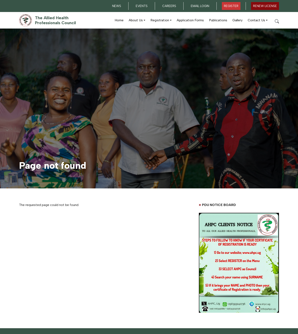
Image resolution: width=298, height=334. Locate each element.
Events (142, 6)
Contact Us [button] (256, 20)
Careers (169, 6)
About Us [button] (136, 20)
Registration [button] (159, 20)
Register (231, 6)
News (116, 6)
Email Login (200, 6)
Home (119, 20)
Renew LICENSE (265, 6)
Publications (218, 20)
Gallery (237, 20)
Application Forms (190, 20)
